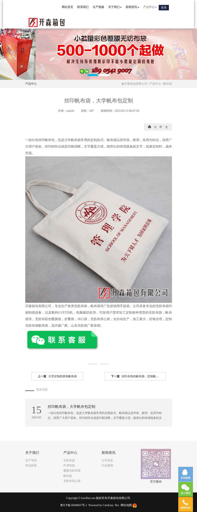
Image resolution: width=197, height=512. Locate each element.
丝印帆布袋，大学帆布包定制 (71, 407)
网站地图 (126, 505)
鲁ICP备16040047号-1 (73, 505)
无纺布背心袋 (71, 480)
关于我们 (115, 7)
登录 (164, 7)
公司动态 (107, 460)
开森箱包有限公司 (135, 83)
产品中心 (150, 7)
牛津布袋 (69, 465)
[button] (93, 75)
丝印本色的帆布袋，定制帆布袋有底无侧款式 (138, 376)
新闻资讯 (132, 7)
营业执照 (31, 465)
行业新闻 (107, 465)
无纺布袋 (69, 460)
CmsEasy (108, 505)
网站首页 (67, 7)
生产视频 (98, 7)
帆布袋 (167, 83)
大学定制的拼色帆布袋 (57, 376)
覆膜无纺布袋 (71, 470)
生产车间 (31, 460)
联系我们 (83, 7)
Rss (117, 505)
